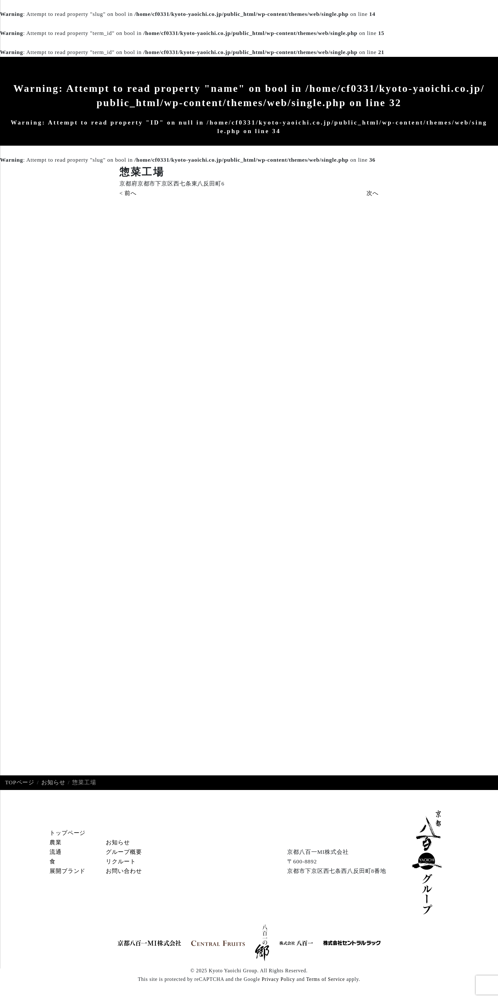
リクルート (121, 861)
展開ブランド (67, 871)
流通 (56, 852)
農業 (56, 843)
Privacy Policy (278, 979)
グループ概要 (124, 852)
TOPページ (19, 783)
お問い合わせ (124, 871)
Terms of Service (325, 979)
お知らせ (53, 783)
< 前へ (128, 193)
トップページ (67, 833)
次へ (373, 193)
